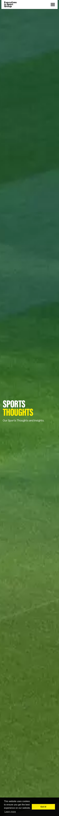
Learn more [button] (10, 811)
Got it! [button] (43, 807)
